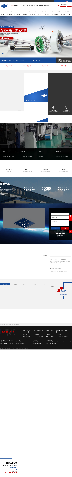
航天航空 (5, 284)
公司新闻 (45, 255)
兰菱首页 (4, 11)
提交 (55, 228)
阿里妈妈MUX (3, 324)
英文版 (68, 1)
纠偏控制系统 (55, 14)
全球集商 (67, 11)
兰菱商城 (59, 11)
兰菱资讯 (20, 11)
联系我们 (62, 1)
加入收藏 (56, 1)
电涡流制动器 (17, 14)
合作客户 (51, 11)
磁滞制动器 (25, 14)
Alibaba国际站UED (9, 324)
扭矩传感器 (9, 14)
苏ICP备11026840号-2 (18, 348)
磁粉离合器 (32, 14)
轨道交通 (15, 284)
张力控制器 (47, 14)
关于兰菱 (12, 11)
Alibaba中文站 (17, 324)
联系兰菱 (44, 11)
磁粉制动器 (40, 14)
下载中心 (36, 11)
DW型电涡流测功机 (30, 100)
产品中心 (28, 11)
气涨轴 (68, 14)
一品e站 (27, 348)
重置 (65, 228)
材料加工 (25, 284)
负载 (44, 284)
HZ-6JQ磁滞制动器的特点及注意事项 (58, 259)
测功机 (2, 14)
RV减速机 (35, 284)
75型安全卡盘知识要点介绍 (56, 268)
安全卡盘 (63, 14)
